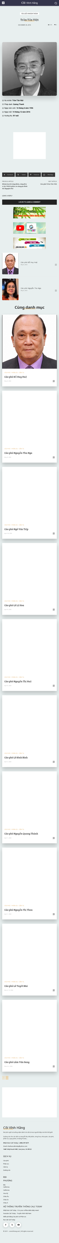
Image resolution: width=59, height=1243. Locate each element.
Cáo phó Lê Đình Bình (16, 757)
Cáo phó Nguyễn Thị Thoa (18, 909)
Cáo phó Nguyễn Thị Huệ (17, 681)
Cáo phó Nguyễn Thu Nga (31, 288)
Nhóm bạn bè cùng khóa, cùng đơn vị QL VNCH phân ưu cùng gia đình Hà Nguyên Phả (14, 186)
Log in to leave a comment (29, 202)
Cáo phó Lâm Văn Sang (16, 1062)
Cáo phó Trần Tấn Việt (48, 184)
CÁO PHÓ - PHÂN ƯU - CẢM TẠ (14, 372)
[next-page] (7, 1078)
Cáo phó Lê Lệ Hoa (14, 605)
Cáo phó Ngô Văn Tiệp (16, 529)
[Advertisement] (29, 145)
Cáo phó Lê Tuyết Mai (16, 985)
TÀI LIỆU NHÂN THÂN (29, 13)
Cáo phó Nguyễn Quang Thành (21, 833)
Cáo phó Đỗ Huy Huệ (29, 262)
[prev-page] (3, 1078)
